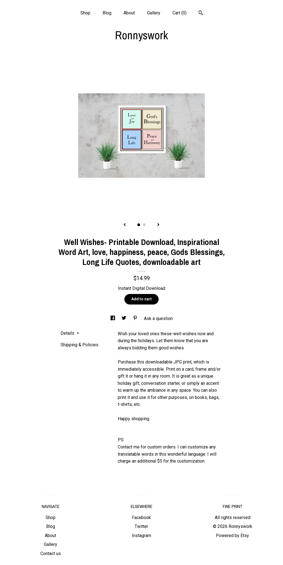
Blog (107, 13)
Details (70, 333)
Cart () (179, 13)
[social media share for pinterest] (135, 318)
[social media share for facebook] (113, 318)
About (129, 13)
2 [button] (144, 224)
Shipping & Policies (79, 344)
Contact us (50, 553)
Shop (85, 13)
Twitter (141, 526)
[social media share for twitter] (124, 318)
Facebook (141, 517)
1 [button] (138, 224)
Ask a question (158, 318)
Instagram (141, 535)
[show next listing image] (158, 225)
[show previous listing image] (124, 225)
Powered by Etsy (232, 535)
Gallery (153, 13)
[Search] (201, 14)
